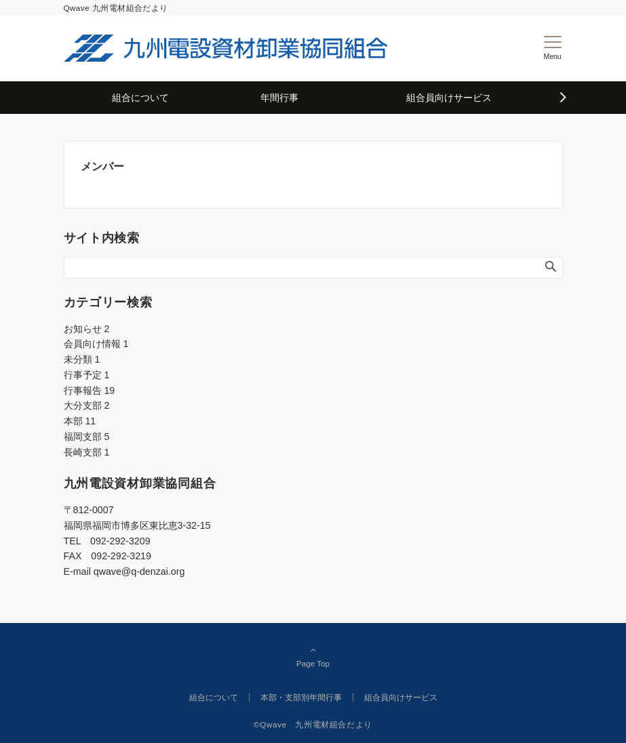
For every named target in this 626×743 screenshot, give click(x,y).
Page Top (313, 656)
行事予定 (87, 374)
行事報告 (89, 390)
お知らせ (87, 328)
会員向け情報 (96, 343)
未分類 (82, 359)
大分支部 (87, 405)
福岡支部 (87, 436)
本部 (80, 421)
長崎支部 (87, 452)
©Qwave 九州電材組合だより (313, 724)
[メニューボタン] (552, 48)
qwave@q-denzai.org (139, 571)
